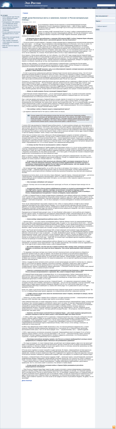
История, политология (102, 8)
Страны (63, 8)
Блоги (49, 8)
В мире (70, 8)
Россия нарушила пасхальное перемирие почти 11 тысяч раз (11, 33)
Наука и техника (79, 8)
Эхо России (33, 3)
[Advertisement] (58, 405)
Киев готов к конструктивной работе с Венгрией (11, 37)
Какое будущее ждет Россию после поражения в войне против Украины (11, 18)
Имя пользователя (102, 16)
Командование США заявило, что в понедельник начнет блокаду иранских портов (11, 23)
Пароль (98, 21)
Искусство (90, 8)
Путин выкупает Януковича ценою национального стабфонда (10, 28)
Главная (42, 8)
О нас (112, 8)
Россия (56, 8)
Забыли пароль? (102, 26)
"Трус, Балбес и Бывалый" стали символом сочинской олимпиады (10, 42)
